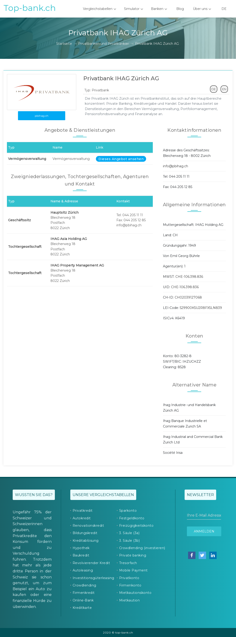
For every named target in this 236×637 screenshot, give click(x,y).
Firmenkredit (84, 593)
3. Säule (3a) (129, 533)
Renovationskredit (88, 525)
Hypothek (81, 548)
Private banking (132, 555)
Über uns (202, 8)
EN (224, 89)
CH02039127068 (188, 297)
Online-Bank (83, 600)
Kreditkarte (82, 608)
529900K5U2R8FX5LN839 (201, 308)
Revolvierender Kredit (91, 563)
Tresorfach (128, 563)
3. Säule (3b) (129, 540)
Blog (180, 8)
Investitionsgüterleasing (93, 578)
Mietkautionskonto (135, 593)
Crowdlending (84, 585)
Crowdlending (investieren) (142, 548)
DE (224, 8)
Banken (159, 8)
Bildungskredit (85, 533)
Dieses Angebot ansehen (121, 159)
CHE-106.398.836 (189, 277)
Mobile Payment (133, 570)
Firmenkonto (130, 585)
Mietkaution (129, 600)
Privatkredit (83, 510)
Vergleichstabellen (99, 8)
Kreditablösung (86, 540)
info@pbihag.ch (175, 166)
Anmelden (204, 531)
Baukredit (81, 555)
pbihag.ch (41, 115)
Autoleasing (83, 570)
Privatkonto (129, 578)
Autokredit (82, 518)
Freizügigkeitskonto (136, 525)
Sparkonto (128, 510)
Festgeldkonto (132, 518)
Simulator (133, 8)
